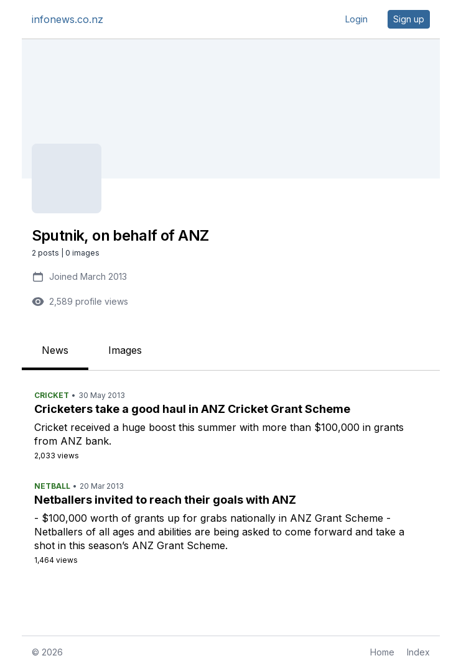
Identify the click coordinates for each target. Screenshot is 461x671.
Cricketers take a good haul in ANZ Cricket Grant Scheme (192, 408)
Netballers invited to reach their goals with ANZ (165, 499)
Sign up (408, 19)
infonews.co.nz (67, 19)
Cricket (51, 395)
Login (356, 19)
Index (418, 652)
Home (382, 652)
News (55, 350)
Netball (52, 486)
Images (125, 350)
